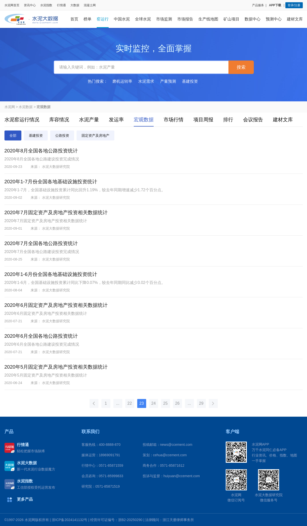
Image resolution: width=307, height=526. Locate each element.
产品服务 (258, 5)
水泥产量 (89, 119)
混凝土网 (90, 5)
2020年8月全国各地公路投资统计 (41, 150)
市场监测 (164, 19)
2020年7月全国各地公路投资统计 (41, 243)
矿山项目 (231, 19)
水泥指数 (46, 5)
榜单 (87, 19)
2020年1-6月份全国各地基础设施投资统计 (50, 274)
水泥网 (9, 107)
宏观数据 (144, 119)
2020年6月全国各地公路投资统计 (41, 336)
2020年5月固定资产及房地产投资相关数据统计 (56, 367)
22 (130, 403)
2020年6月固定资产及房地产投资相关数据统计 (56, 305)
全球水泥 (143, 19)
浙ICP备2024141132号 (69, 520)
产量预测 (168, 81)
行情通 (61, 5)
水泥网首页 (11, 5)
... (117, 403)
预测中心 (274, 19)
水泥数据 (26, 107)
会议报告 (253, 119)
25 (165, 403)
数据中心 (253, 19)
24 (153, 403)
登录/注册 (294, 5)
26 (177, 403)
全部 (12, 135)
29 (201, 403)
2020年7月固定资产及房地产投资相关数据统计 (56, 212)
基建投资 (190, 81)
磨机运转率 (122, 81)
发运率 (116, 119)
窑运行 (103, 19)
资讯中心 (30, 5)
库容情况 (59, 119)
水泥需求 (146, 81)
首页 (74, 19)
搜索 (241, 67)
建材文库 (295, 19)
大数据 (74, 5)
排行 (228, 119)
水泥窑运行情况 (21, 119)
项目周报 (203, 119)
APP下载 (275, 5)
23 (141, 403)
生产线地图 (208, 19)
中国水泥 (122, 19)
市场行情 (173, 119)
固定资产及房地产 (95, 135)
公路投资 (62, 135)
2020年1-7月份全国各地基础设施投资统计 (50, 181)
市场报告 (185, 19)
